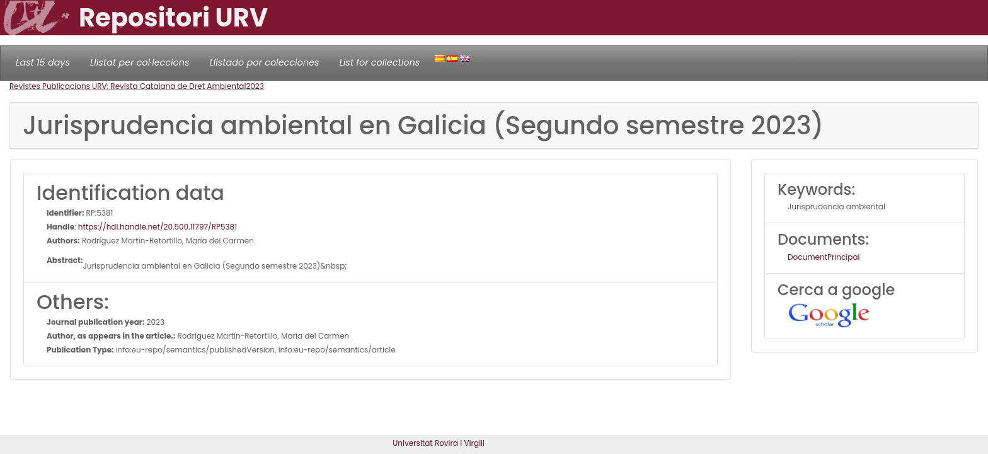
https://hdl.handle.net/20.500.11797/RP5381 (157, 226)
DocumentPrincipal (823, 257)
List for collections (379, 62)
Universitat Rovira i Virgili (439, 443)
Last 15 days (43, 62)
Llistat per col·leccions (140, 62)
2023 (254, 86)
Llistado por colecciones (264, 62)
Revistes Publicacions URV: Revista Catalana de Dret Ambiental (127, 86)
